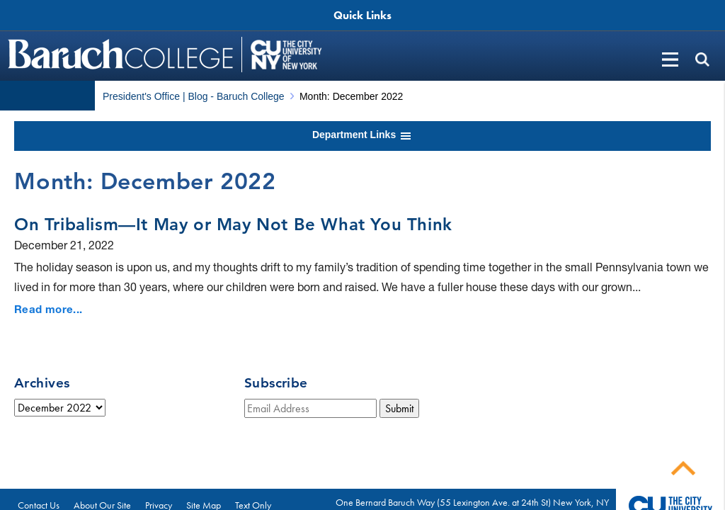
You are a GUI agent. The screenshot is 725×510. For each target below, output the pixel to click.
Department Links (362, 136)
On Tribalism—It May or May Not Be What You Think (233, 224)
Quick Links (362, 15)
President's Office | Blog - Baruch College (194, 96)
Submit (399, 408)
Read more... (48, 308)
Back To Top (683, 468)
